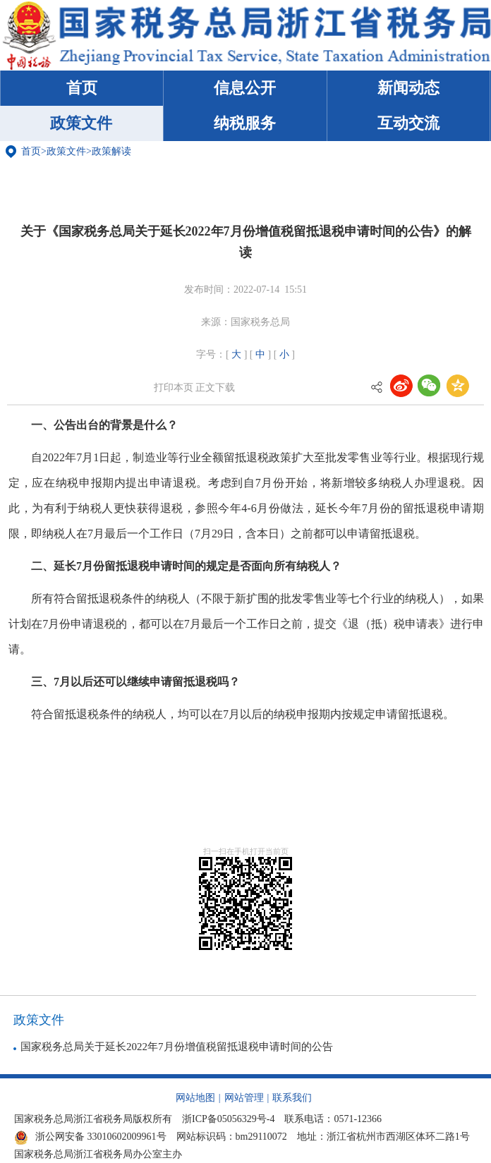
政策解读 (111, 151)
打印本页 (173, 387)
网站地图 (195, 1097)
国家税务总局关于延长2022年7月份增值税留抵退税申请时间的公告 (176, 1046)
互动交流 (408, 123)
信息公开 (245, 88)
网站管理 (244, 1097)
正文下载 (215, 387)
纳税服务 (245, 123)
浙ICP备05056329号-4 (228, 1119)
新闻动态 (408, 88)
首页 (81, 88)
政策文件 (81, 123)
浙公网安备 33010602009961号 (90, 1136)
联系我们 (292, 1097)
